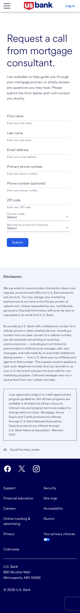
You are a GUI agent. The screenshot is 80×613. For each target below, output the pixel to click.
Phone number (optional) (26, 183)
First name (15, 116)
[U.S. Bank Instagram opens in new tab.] (36, 468)
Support (9, 488)
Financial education (18, 498)
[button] (70, 6)
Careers (9, 508)
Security (50, 488)
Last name (15, 133)
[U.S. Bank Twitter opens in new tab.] (21, 468)
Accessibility (53, 508)
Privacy (9, 534)
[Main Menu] (7, 6)
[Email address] (38, 151)
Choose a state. (16, 213)
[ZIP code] (38, 202)
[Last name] (38, 135)
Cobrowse (11, 549)
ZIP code (13, 200)
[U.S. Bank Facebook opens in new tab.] (7, 468)
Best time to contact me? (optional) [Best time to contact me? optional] (27, 224)
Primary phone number (25, 167)
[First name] (38, 118)
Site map (50, 498)
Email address (17, 150)
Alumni (49, 519)
